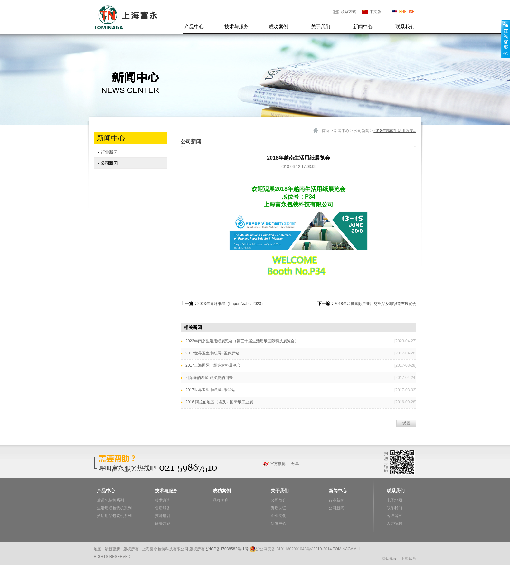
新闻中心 (363, 26)
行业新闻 (109, 152)
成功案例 (278, 26)
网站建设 (389, 558)
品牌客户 (220, 500)
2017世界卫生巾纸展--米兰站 (210, 390)
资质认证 (278, 508)
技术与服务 (236, 26)
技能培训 (162, 515)
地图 (97, 549)
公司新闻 (109, 163)
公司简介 (278, 500)
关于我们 (320, 26)
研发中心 (278, 523)
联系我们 (405, 26)
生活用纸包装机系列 (114, 508)
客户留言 (394, 515)
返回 (406, 423)
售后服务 (162, 508)
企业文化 (278, 515)
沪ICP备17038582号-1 (225, 549)
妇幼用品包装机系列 (114, 515)
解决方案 (162, 523)
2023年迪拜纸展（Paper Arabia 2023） (231, 303)
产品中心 (194, 26)
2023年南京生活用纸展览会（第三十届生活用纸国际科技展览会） (241, 341)
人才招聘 (394, 523)
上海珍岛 (408, 558)
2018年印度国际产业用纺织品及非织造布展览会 (375, 303)
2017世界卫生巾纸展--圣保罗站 (212, 353)
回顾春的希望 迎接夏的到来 (209, 377)
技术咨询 (162, 500)
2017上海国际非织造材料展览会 (213, 365)
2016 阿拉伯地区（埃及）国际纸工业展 (219, 402)
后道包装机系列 (110, 500)
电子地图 (394, 500)
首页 (325, 130)
